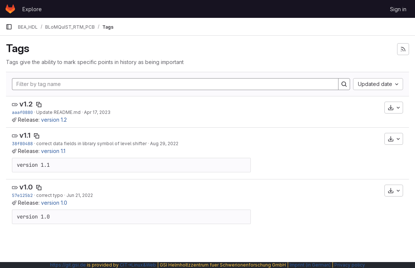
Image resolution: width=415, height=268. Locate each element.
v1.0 (26, 187)
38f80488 (22, 143)
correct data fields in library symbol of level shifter (91, 143)
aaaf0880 (22, 112)
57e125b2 (22, 195)
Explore (32, 9)
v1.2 (26, 104)
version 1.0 (54, 203)
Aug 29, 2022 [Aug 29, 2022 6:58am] (164, 143)
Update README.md (58, 112)
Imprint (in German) (310, 265)
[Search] (344, 84)
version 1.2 (54, 120)
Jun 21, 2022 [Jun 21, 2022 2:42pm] (79, 195)
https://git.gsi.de (68, 265)
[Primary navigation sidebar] (9, 27)
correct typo (49, 195)
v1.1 (25, 135)
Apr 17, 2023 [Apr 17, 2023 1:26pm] (97, 112)
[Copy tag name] (38, 104)
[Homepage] (10, 9)
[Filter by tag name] (175, 84)
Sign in (398, 9)
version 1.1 (53, 151)
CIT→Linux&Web (138, 265)
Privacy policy (349, 265)
